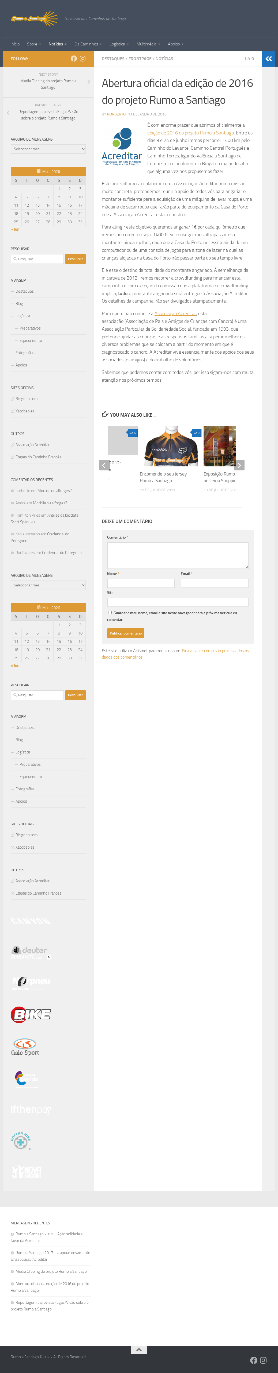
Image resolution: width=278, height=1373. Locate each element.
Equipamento (31, 340)
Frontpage (140, 58)
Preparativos (30, 328)
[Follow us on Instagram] (82, 58)
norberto (116, 114)
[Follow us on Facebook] (74, 58)
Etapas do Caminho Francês (38, 457)
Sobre (32, 44)
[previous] (104, 463)
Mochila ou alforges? (54, 490)
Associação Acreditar (175, 313)
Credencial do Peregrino (62, 552)
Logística (117, 44)
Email (186, 569)
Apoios (174, 44)
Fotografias (25, 352)
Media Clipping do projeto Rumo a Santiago (51, 1271)
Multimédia (146, 44)
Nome (113, 569)
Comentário (117, 533)
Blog (19, 303)
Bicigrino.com (27, 398)
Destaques (113, 58)
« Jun (15, 229)
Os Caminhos (86, 44)
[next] (239, 463)
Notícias (56, 44)
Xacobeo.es (25, 411)
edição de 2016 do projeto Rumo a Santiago (190, 133)
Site (110, 588)
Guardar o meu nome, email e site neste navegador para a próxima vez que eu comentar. (172, 612)
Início (15, 44)
